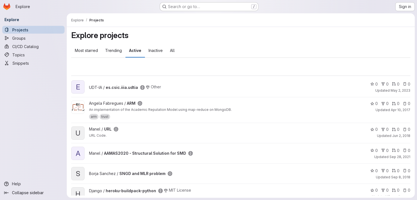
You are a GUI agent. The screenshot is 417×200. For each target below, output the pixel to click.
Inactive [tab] (156, 50)
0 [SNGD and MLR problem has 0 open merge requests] (395, 170)
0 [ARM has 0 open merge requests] (395, 103)
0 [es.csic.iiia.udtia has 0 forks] (385, 84)
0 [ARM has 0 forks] (385, 103)
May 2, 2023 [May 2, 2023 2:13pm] (400, 90)
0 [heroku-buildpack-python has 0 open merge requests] (395, 190)
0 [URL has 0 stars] (374, 129)
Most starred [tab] (86, 50)
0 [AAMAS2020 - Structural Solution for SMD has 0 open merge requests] (395, 150)
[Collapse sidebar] (33, 193)
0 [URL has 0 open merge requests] (395, 129)
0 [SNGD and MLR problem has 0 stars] (374, 170)
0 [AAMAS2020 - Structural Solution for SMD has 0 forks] (385, 150)
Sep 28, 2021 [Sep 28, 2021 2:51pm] (399, 157)
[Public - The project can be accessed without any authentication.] (142, 87)
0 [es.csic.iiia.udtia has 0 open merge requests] (395, 84)
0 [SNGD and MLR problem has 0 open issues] (406, 170)
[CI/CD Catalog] (33, 46)
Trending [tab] (113, 50)
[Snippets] (33, 63)
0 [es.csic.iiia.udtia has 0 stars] (374, 84)
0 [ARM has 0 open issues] (406, 103)
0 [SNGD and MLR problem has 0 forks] (385, 170)
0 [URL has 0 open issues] (406, 129)
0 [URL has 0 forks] (385, 129)
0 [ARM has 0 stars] (374, 103)
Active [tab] (135, 50)
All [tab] (172, 50)
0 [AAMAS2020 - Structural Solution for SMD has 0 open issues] (406, 150)
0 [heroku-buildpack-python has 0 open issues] (406, 190)
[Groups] (33, 38)
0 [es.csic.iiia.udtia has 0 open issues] (406, 84)
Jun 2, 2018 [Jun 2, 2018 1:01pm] (401, 136)
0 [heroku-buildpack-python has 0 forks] (385, 190)
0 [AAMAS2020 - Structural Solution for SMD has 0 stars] (374, 150)
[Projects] (33, 30)
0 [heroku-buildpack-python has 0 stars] (374, 190)
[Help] (33, 184)
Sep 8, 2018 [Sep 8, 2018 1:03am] (400, 177)
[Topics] (33, 55)
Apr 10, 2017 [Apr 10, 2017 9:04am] (400, 110)
